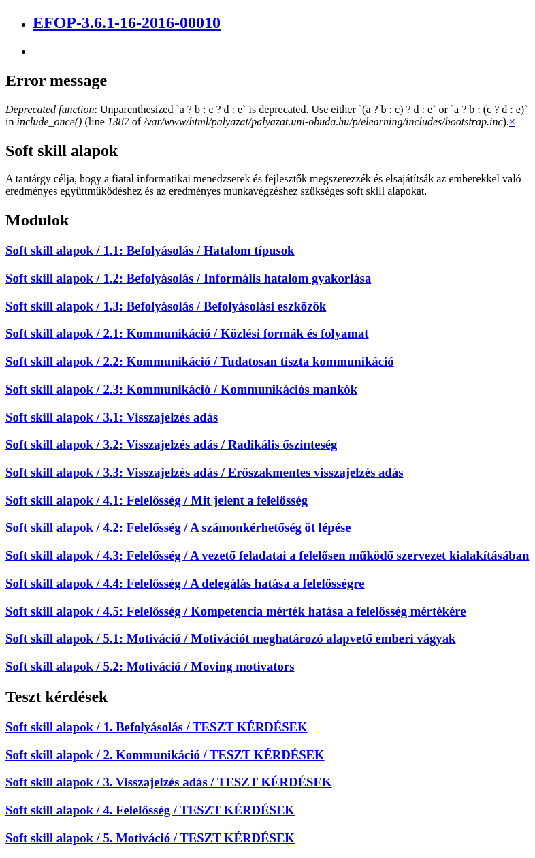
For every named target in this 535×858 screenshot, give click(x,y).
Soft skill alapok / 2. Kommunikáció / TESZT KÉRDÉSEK (165, 755)
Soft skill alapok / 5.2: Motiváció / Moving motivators (149, 666)
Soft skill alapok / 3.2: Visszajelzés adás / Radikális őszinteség (171, 444)
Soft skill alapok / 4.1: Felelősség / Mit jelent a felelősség (156, 500)
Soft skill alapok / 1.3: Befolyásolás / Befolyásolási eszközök (165, 306)
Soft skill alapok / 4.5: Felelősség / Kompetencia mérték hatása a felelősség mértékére (235, 611)
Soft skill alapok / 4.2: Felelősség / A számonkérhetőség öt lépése (178, 527)
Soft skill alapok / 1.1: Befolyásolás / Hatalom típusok (150, 250)
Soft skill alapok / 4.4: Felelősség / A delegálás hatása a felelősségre (185, 583)
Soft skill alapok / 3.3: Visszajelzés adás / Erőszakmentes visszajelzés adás (204, 472)
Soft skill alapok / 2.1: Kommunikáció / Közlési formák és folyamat (187, 333)
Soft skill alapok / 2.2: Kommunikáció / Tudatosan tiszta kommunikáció (199, 361)
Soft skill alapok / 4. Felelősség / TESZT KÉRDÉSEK (150, 810)
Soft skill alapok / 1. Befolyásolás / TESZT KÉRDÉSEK (156, 727)
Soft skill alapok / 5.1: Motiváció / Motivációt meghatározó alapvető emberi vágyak (230, 638)
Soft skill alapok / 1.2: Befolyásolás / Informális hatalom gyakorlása (188, 278)
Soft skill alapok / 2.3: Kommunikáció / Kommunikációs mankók (181, 389)
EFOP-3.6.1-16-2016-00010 (127, 22)
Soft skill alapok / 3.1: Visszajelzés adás (111, 417)
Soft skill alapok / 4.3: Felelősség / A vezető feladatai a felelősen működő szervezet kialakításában (267, 555)
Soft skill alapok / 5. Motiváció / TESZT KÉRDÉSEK (150, 838)
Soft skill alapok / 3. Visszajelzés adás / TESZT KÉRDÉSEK (168, 782)
